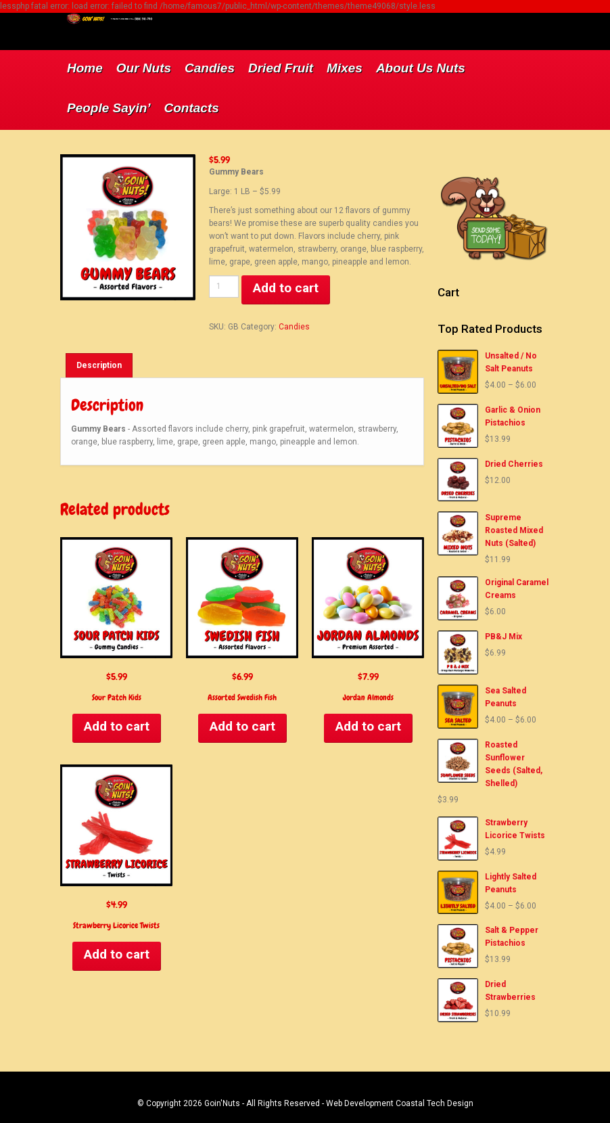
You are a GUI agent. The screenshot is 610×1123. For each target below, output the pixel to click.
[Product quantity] (224, 286)
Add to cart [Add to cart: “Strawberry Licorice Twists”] (116, 954)
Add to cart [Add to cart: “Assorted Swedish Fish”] (242, 726)
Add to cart (286, 288)
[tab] (99, 365)
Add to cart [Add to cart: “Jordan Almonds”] (368, 726)
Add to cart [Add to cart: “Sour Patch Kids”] (116, 726)
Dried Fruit (280, 68)
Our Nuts (143, 68)
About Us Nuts (420, 68)
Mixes (344, 68)
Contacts (191, 108)
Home (85, 68)
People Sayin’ (109, 108)
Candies (210, 68)
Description (99, 365)
